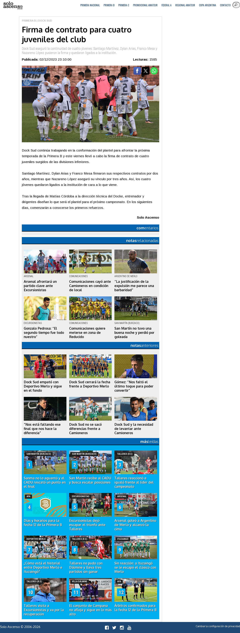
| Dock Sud (44, 20)
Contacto (225, 5)
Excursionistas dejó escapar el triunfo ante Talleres (87, 524)
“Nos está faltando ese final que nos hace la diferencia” (42, 428)
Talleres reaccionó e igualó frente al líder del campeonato (134, 482)
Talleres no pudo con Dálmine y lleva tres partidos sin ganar (85, 567)
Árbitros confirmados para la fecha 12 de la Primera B (135, 608)
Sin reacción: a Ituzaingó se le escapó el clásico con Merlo (135, 567)
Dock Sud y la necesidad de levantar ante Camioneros (133, 428)
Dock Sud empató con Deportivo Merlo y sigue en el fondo (43, 386)
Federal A (166, 5)
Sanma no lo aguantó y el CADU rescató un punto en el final (45, 482)
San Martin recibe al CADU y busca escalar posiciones (90, 480)
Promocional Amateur (145, 5)
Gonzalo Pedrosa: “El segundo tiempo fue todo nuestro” (44, 332)
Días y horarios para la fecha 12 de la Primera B (43, 522)
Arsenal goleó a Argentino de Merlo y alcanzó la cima (135, 524)
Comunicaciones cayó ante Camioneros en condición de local (90, 285)
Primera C (123, 5)
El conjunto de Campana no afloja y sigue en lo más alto (90, 610)
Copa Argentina (207, 5)
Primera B (109, 5)
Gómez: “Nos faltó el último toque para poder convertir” (133, 386)
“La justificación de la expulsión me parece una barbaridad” (134, 285)
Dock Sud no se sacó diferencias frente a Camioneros (85, 428)
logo (13, 5)
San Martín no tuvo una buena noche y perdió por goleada (134, 332)
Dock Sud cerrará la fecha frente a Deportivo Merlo (89, 384)
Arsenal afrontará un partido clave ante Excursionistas (40, 285)
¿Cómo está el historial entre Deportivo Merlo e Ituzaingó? (43, 567)
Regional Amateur (185, 5)
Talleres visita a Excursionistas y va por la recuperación (44, 610)
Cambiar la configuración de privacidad (218, 626)
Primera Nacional (90, 5)
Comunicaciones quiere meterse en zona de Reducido (87, 332)
